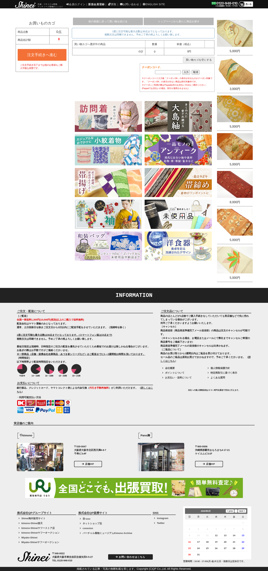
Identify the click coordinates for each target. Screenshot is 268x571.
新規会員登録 (96, 4)
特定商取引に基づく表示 (223, 372)
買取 (112, 4)
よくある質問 (217, 377)
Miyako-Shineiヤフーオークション (40, 542)
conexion (88, 528)
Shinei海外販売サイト (33, 518)
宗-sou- (87, 518)
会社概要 (170, 368)
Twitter (161, 523)
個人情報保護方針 (220, 368)
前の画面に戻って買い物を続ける (107, 21)
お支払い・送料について (178, 377)
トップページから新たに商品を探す (179, 21)
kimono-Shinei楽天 (32, 523)
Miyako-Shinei (29, 537)
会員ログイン (75, 4)
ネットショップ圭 (92, 523)
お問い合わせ (129, 4)
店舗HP (88, 464)
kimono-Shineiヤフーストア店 (38, 528)
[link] (174, 391)
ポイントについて (174, 372)
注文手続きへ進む (42, 55)
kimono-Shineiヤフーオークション (40, 532)
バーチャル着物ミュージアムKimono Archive (107, 533)
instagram (162, 518)
